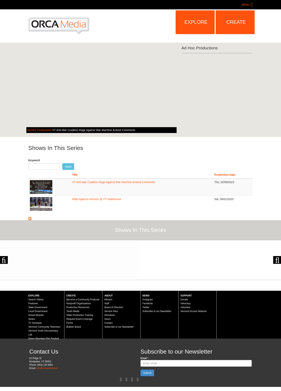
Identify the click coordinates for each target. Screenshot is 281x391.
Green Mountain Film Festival (43, 338)
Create (236, 22)
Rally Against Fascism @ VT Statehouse (96, 199)
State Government (37, 307)
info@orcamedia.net (46, 368)
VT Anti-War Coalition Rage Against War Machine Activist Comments (93, 130)
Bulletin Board (73, 326)
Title (75, 174)
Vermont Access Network (193, 311)
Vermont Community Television (44, 326)
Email (144, 358)
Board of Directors (113, 307)
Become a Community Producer (83, 299)
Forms (69, 323)
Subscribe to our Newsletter (156, 311)
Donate (184, 299)
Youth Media (72, 311)
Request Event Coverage (79, 319)
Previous (4, 260)
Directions (109, 315)
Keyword (34, 160)
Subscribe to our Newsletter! (119, 326)
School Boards (36, 315)
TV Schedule (35, 323)
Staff (106, 303)
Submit (147, 372)
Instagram (147, 299)
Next (277, 260)
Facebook (147, 303)
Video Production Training (79, 315)
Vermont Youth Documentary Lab (43, 332)
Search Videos (36, 299)
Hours (107, 319)
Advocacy (186, 303)
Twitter (145, 307)
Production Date (224, 174)
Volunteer (185, 307)
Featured (33, 303)
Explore (195, 22)
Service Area (111, 311)
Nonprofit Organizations (78, 303)
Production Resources (77, 307)
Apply (68, 166)
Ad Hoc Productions (39, 130)
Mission (108, 299)
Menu (246, 4)
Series (31, 319)
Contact (108, 323)
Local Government (37, 311)
